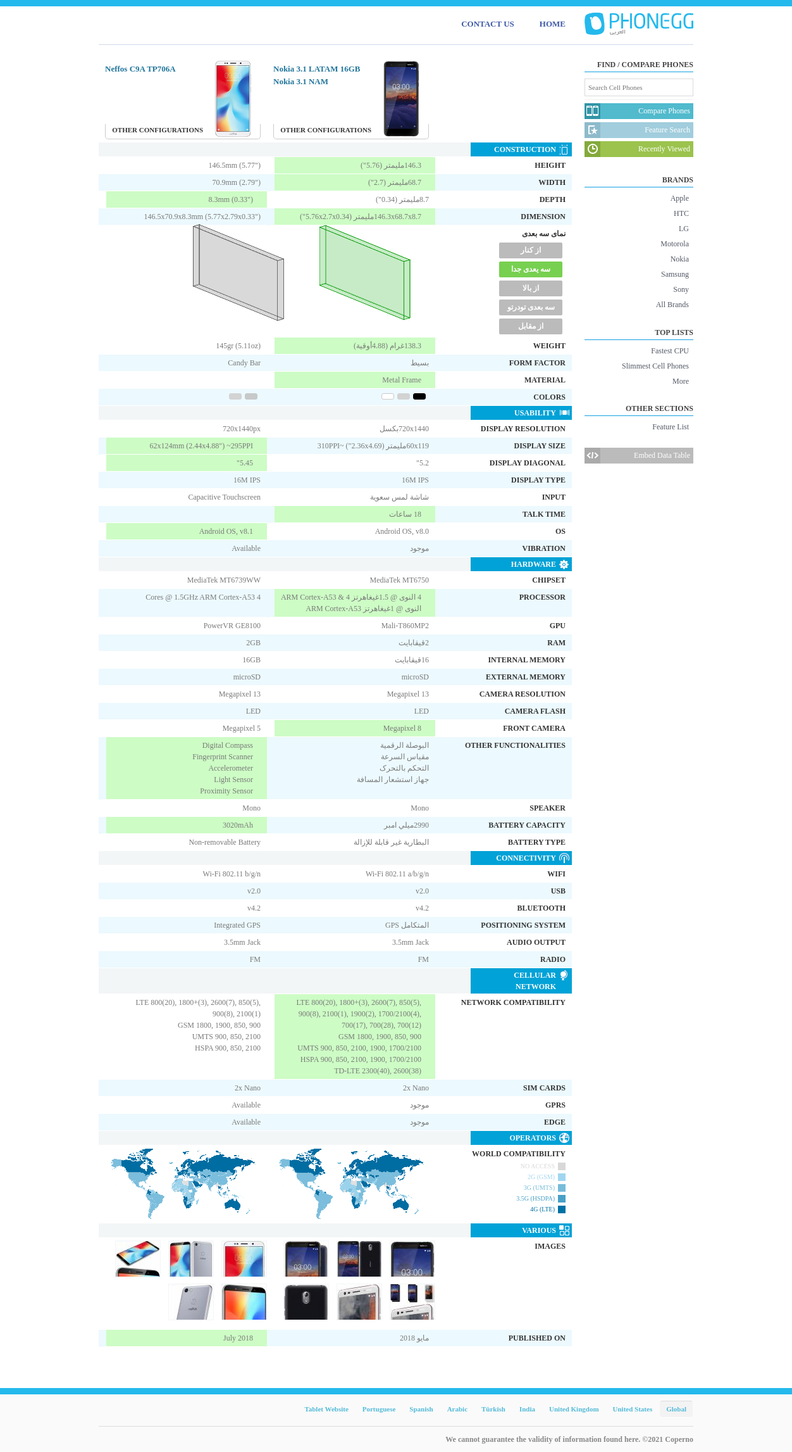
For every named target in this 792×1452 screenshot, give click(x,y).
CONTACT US (487, 23)
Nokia (680, 259)
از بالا (531, 288)
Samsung (675, 274)
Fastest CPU (670, 350)
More (680, 381)
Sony (681, 289)
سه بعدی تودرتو (531, 307)
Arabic (457, 1409)
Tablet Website (326, 1409)
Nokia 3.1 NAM (300, 81)
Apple (680, 198)
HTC (681, 213)
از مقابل (530, 326)
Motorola (674, 243)
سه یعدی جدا (530, 269)
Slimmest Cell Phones (655, 366)
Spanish (421, 1409)
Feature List (670, 426)
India (527, 1409)
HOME (553, 23)
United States (633, 1409)
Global (676, 1409)
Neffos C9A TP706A (140, 68)
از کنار (531, 250)
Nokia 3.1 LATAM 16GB (316, 68)
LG (684, 228)
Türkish (493, 1409)
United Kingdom (574, 1409)
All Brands (672, 304)
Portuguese (379, 1409)
